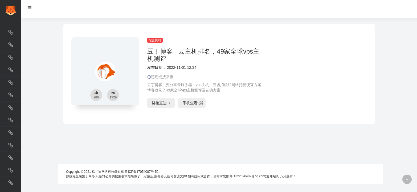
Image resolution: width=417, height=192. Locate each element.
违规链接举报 (160, 77)
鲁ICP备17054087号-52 (141, 172)
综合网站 (155, 40)
